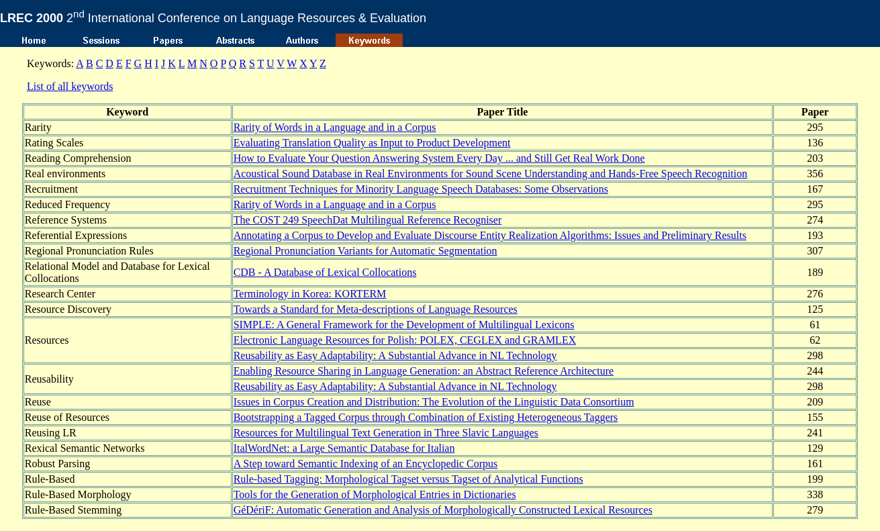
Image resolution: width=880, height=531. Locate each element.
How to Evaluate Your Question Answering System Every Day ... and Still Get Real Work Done (439, 158)
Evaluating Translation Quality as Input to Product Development (372, 142)
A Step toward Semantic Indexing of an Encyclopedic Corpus (366, 463)
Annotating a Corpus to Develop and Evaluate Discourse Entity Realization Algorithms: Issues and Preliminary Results (490, 235)
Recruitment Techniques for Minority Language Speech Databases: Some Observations (421, 189)
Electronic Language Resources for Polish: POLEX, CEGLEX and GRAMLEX (405, 340)
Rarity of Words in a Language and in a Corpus (335, 127)
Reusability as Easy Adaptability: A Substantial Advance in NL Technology (395, 355)
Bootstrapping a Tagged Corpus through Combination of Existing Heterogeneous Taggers (426, 417)
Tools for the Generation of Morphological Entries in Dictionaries (375, 494)
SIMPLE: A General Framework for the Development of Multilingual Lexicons (404, 324)
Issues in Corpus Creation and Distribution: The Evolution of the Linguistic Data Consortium (434, 401)
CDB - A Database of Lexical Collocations (325, 272)
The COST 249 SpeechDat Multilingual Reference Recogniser (368, 220)
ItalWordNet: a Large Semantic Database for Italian (344, 448)
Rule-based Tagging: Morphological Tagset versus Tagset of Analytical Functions (408, 479)
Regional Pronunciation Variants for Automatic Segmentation (365, 250)
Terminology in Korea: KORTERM (310, 293)
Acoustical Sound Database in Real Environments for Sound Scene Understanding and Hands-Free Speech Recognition (491, 173)
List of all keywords (70, 86)
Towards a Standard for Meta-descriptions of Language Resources (376, 309)
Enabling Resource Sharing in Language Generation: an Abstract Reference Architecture (424, 371)
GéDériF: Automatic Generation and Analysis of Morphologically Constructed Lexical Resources (443, 510)
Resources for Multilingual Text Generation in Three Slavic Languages (386, 432)
